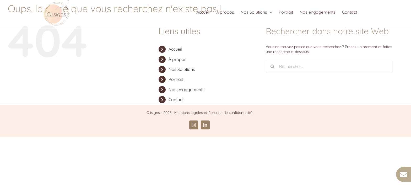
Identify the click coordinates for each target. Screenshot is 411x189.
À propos (177, 59)
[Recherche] (272, 66)
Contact (176, 99)
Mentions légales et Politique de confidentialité (213, 112)
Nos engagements (186, 89)
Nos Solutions (182, 69)
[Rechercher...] (329, 66)
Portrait (176, 79)
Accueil (175, 49)
